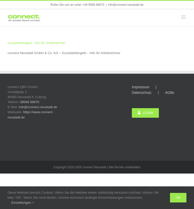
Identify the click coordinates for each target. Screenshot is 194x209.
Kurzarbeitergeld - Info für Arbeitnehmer (36, 43)
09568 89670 (29, 102)
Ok (178, 197)
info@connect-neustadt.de (125, 5)
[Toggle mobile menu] (183, 17)
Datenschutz (142, 93)
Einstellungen (22, 202)
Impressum (140, 87)
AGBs (169, 93)
